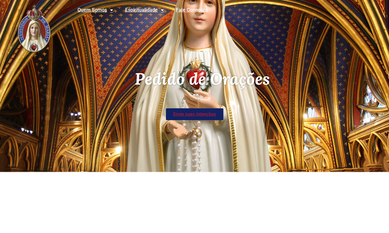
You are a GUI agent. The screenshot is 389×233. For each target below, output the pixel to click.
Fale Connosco (192, 10)
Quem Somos (95, 10)
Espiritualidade (144, 10)
